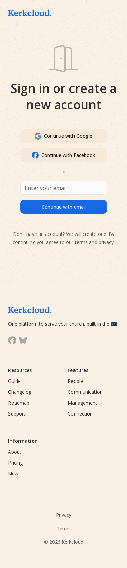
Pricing (15, 462)
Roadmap (18, 403)
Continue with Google (63, 136)
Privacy (63, 515)
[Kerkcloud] (33, 12)
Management (82, 403)
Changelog (19, 392)
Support (16, 413)
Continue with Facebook (63, 155)
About (14, 452)
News (14, 473)
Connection (80, 413)
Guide (14, 381)
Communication (85, 392)
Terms (64, 528)
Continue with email (64, 207)
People (75, 381)
